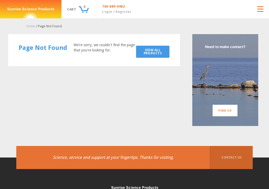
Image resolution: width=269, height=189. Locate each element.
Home (31, 26)
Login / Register (116, 12)
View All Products (153, 51)
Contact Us (231, 157)
